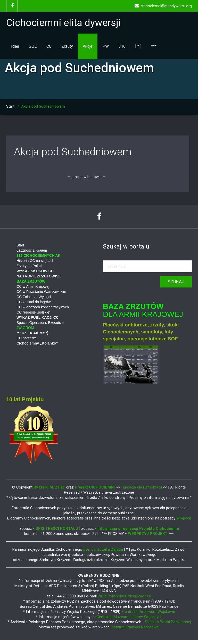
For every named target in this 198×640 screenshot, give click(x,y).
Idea (15, 46)
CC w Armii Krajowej (32, 286)
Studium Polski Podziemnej (168, 622)
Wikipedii (183, 518)
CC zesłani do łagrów (33, 302)
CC (49, 46)
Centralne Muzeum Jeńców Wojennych (129, 616)
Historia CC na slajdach (35, 261)
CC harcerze (26, 338)
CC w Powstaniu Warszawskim (41, 292)
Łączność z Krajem (31, 250)
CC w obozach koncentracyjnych (42, 307)
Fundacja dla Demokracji (142, 487)
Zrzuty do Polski (29, 266)
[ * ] (138, 46)
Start (10, 106)
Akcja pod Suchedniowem (72, 152)
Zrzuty (67, 46)
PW (105, 46)
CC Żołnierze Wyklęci (33, 297)
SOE (33, 46)
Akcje (88, 46)
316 (122, 46)
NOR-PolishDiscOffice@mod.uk (124, 596)
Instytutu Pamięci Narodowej (135, 627)
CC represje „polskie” (33, 312)
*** (153, 46)
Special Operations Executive (40, 323)
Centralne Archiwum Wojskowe (148, 611)
